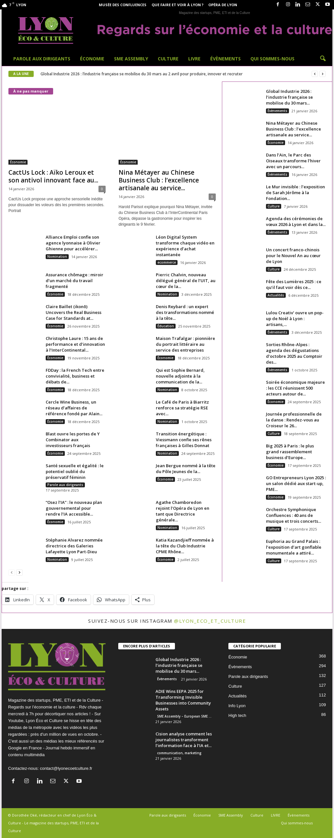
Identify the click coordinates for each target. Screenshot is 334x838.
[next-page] (19, 572)
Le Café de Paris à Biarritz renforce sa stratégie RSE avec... (182, 408)
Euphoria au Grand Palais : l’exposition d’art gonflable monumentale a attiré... (293, 547)
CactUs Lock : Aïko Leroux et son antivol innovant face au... (53, 176)
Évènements (225, 59)
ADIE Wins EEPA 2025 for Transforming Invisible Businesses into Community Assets (183, 700)
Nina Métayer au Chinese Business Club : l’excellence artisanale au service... (159, 180)
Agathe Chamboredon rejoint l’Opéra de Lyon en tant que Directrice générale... (182, 511)
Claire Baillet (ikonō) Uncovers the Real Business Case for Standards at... (73, 312)
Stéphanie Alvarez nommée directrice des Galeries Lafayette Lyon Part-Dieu (74, 546)
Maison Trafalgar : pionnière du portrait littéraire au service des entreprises (185, 344)
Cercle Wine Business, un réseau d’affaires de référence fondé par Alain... (74, 408)
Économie (92, 59)
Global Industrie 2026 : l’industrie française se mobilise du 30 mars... (289, 97)
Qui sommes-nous (272, 59)
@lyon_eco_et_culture (210, 621)
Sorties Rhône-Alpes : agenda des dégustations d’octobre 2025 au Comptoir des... (294, 353)
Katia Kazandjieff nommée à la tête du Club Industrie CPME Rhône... (185, 546)
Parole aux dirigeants (41, 59)
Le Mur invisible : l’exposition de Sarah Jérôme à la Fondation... (295, 192)
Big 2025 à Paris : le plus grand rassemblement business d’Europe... (290, 451)
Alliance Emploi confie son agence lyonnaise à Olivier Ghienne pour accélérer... (73, 243)
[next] (322, 74)
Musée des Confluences (122, 4)
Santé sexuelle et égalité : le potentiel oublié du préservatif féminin (75, 471)
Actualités (276, 295)
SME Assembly (131, 59)
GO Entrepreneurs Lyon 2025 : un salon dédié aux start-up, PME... (296, 483)
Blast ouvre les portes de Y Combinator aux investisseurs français (73, 439)
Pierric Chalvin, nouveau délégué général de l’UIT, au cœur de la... (185, 280)
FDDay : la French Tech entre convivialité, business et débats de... (75, 376)
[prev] (315, 74)
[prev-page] (11, 572)
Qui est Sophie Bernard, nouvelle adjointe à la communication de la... (180, 376)
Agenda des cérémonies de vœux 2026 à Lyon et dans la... (296, 221)
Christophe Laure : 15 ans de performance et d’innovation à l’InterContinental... (75, 344)
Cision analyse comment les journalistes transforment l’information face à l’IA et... (183, 739)
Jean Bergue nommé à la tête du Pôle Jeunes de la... (185, 468)
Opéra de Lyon (222, 4)
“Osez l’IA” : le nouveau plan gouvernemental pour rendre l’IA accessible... (74, 508)
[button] (323, 59)
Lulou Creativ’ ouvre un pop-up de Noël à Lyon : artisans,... (295, 318)
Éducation (165, 326)
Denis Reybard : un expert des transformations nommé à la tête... (185, 312)
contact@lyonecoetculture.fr (66, 768)
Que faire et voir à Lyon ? (177, 4)
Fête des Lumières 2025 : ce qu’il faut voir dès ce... (293, 284)
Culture (168, 59)
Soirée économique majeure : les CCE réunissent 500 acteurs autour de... (295, 388)
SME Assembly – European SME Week (186, 716)
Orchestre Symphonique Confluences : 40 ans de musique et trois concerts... (293, 515)
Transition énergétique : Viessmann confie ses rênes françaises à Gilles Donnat (184, 439)
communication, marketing (179, 753)
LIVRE (194, 59)
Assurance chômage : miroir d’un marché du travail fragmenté (74, 280)
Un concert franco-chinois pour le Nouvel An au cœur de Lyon (293, 255)
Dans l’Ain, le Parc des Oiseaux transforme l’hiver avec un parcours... (293, 160)
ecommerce (166, 262)
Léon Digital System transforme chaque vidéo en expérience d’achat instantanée (185, 245)
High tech (237, 715)
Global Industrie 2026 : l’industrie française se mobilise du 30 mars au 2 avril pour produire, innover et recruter (141, 74)
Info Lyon (237, 705)
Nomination (57, 256)
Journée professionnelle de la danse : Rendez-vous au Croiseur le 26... (294, 420)
